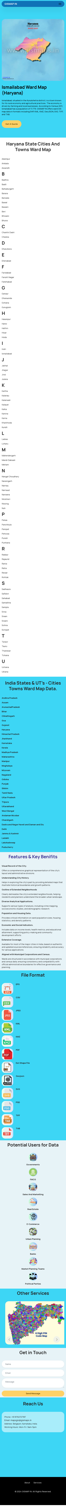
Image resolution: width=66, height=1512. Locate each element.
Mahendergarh (9, 455)
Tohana (5, 655)
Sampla (5, 607)
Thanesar (6, 650)
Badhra (5, 179)
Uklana (5, 671)
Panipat (5, 529)
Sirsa (4, 611)
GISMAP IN (10, 4)
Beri (4, 211)
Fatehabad (7, 281)
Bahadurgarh (8, 188)
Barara (5, 193)
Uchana (5, 667)
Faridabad (6, 272)
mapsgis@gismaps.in (21, 1420)
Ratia (4, 568)
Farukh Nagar (8, 277)
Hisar (4, 332)
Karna (4, 418)
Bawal (4, 202)
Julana (5, 379)
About (27, 1482)
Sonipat (5, 629)
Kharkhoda (7, 422)
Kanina (5, 413)
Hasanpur (6, 319)
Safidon (5, 593)
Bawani (5, 207)
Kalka (4, 409)
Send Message (33, 1393)
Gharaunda (7, 298)
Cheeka (5, 237)
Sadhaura (6, 589)
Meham (5, 464)
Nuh (3, 508)
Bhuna (5, 220)
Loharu (5, 443)
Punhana (6, 542)
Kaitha (5, 391)
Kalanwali (6, 400)
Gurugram (6, 307)
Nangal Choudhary (10, 476)
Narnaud (6, 490)
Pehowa (5, 533)
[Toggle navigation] (60, 4)
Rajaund (5, 559)
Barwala (5, 197)
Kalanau (5, 395)
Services (38, 1482)
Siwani (5, 620)
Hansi (4, 323)
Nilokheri (6, 499)
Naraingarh (7, 481)
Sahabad (6, 598)
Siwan (4, 616)
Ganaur (5, 293)
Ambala (5, 163)
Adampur (6, 158)
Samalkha (6, 602)
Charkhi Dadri (8, 232)
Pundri (5, 538)
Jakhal (5, 365)
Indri (4, 349)
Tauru (4, 646)
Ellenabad (6, 260)
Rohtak (5, 577)
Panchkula (6, 524)
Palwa (4, 520)
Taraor (5, 641)
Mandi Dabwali (8, 460)
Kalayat (5, 404)
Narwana (6, 494)
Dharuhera (7, 248)
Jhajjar (5, 370)
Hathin (5, 328)
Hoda (4, 337)
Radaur (5, 554)
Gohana (5, 302)
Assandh (6, 168)
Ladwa (5, 439)
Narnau (5, 485)
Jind (4, 374)
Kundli (4, 427)
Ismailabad (7, 353)
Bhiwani (5, 216)
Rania (4, 563)
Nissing (5, 503)
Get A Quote (11, 124)
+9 (12, 1416)
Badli (4, 184)
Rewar (5, 572)
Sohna (5, 625)
